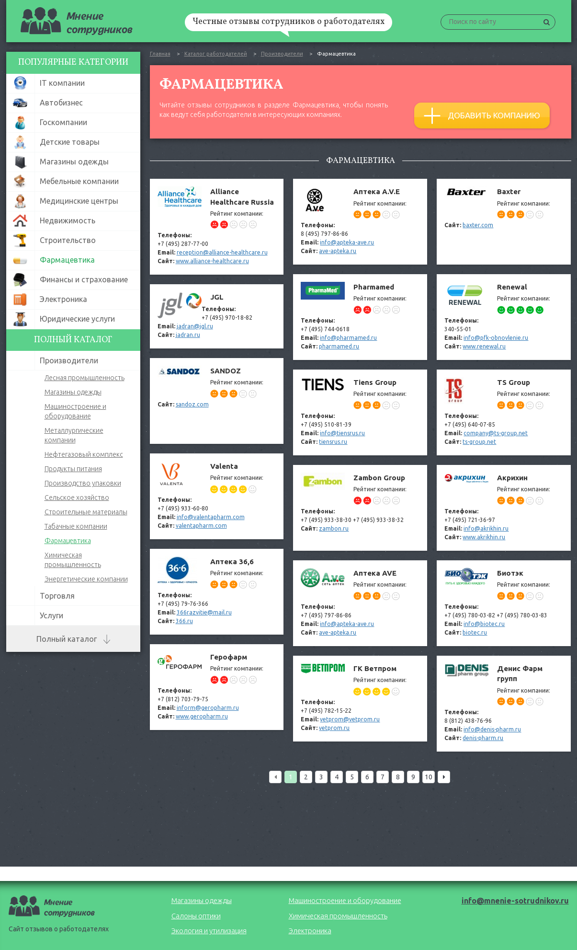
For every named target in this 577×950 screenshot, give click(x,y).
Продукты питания (73, 469)
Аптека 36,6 (216, 591)
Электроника (310, 931)
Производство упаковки (83, 483)
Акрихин (503, 507)
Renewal (503, 317)
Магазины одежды (73, 392)
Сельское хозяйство (77, 497)
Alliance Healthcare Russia (216, 226)
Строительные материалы (86, 512)
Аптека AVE (360, 603)
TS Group (503, 412)
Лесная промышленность (84, 378)
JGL (216, 316)
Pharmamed (360, 317)
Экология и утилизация (209, 931)
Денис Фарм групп (503, 703)
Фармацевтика (68, 541)
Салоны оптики (196, 916)
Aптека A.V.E (360, 221)
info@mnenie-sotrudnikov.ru (515, 900)
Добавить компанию (482, 115)
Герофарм (216, 687)
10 (428, 777)
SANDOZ (216, 401)
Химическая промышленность (73, 559)
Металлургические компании (74, 435)
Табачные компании (76, 526)
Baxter (503, 221)
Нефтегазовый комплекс (84, 454)
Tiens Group (360, 412)
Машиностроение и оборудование (75, 411)
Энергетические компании (86, 579)
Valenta (216, 496)
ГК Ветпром (360, 698)
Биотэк (503, 603)
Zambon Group (360, 507)
